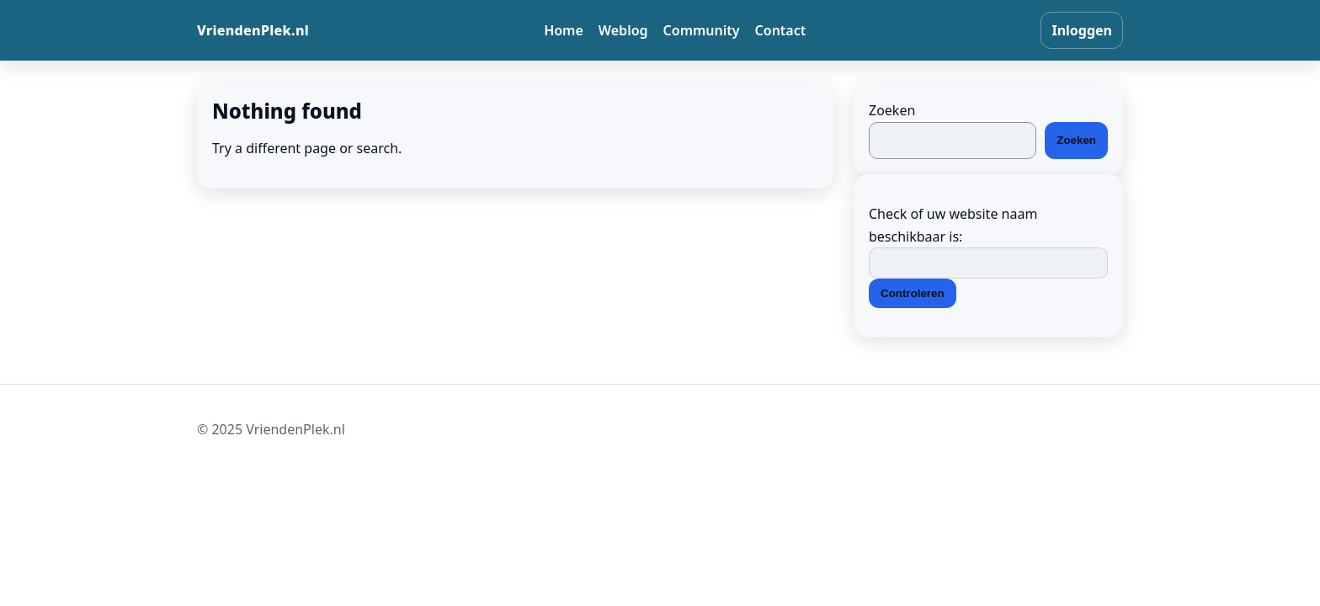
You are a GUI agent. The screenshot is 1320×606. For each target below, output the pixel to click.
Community (701, 30)
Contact (780, 30)
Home (563, 30)
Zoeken (892, 110)
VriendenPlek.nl (253, 30)
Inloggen (1081, 30)
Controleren (913, 293)
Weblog (623, 30)
